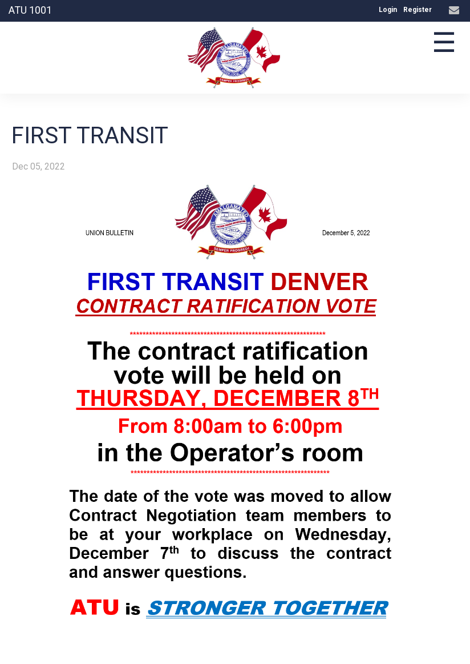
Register (417, 10)
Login (388, 10)
